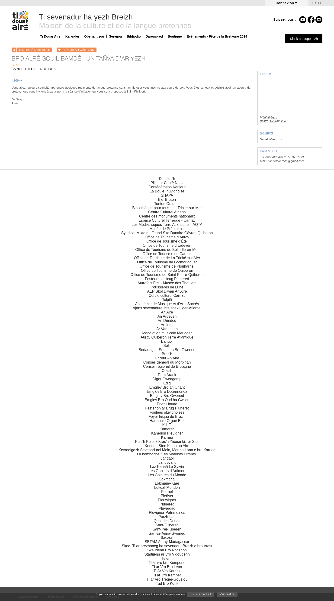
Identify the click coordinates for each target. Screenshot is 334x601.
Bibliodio (134, 36)
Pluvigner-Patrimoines (167, 513)
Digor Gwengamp (167, 379)
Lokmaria (167, 479)
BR (320, 3)
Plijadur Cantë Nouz (167, 183)
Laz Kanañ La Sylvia (167, 467)
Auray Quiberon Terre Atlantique (167, 337)
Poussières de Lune (167, 287)
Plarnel (167, 492)
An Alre (167, 312)
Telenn (166, 558)
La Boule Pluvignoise (167, 191)
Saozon (167, 538)
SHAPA (167, 195)
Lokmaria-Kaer (167, 483)
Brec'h (167, 354)
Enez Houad (167, 404)
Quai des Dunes (167, 521)
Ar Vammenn (167, 329)
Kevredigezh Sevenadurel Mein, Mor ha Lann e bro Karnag (167, 450)
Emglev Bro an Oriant (167, 387)
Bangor (167, 341)
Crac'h (167, 371)
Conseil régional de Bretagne (167, 366)
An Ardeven (167, 316)
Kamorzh (167, 429)
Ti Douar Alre (50, 36)
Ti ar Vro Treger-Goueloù (167, 579)
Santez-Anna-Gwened (167, 533)
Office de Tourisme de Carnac (166, 254)
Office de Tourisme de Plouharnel (167, 266)
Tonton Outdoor (167, 204)
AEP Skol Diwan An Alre (167, 291)
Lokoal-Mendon (167, 487)
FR (314, 3)
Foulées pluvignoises (167, 412)
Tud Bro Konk (167, 583)
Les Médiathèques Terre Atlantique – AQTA (167, 225)
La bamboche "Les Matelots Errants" (167, 454)
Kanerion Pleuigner (167, 433)
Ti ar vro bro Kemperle (167, 563)
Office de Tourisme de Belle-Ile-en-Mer (167, 250)
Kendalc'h (167, 179)
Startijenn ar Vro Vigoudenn (167, 554)
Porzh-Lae (167, 517)
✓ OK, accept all (200, 594)
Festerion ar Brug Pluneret (167, 408)
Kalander (72, 36)
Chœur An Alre (167, 358)
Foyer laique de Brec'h (167, 417)
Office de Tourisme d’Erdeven (167, 245)
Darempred (154, 36)
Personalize (227, 594)
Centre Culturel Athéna (167, 212)
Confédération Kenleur (167, 187)
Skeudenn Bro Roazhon (167, 550)
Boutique (175, 36)
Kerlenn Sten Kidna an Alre (167, 446)
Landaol (167, 458)
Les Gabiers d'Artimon (167, 471)
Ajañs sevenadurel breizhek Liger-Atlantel (167, 308)
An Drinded (167, 321)
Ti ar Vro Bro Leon (167, 567)
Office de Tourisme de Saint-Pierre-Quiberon (166, 275)
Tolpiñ (167, 300)
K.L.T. (167, 425)
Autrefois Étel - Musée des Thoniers (167, 283)
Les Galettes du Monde (167, 475)
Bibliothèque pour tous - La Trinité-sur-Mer (167, 208)
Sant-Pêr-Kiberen (167, 529)
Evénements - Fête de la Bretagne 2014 (217, 36)
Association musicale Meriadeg (167, 333)
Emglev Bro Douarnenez (167, 391)
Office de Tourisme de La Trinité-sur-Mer (167, 258)
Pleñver (167, 496)
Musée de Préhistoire (166, 229)
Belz (166, 346)
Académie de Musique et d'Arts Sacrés (167, 304)
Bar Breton (167, 199)
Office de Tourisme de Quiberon (167, 270)
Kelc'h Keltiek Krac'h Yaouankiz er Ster (167, 442)
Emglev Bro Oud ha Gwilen (167, 400)
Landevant (167, 462)
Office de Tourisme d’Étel (166, 241)
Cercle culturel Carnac (167, 295)
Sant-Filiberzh (271, 139)
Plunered (167, 504)
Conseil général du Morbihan (167, 362)
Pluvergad (167, 508)
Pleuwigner (167, 500)
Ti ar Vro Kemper (167, 575)
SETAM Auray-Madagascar (167, 542)
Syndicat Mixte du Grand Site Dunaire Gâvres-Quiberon (167, 233)
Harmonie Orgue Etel (167, 421)
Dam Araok (167, 375)
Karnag (167, 437)
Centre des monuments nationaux (167, 216)
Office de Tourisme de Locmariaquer (167, 262)
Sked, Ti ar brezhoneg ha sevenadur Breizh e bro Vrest (167, 546)
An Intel (167, 325)
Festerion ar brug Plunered (167, 279)
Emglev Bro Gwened (167, 396)
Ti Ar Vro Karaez (167, 571)
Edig (167, 383)
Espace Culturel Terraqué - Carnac (167, 220)
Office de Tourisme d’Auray (167, 237)
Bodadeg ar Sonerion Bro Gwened (167, 350)
